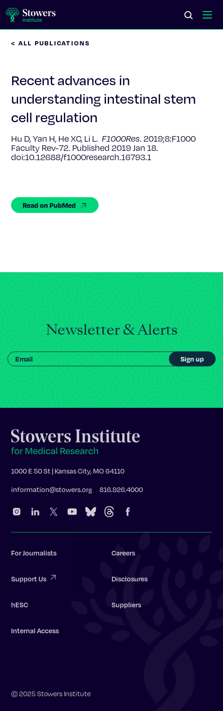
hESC (19, 606)
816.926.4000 (121, 491)
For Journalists (33, 554)
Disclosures (130, 580)
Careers (123, 554)
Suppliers (126, 606)
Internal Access (35, 632)
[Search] (188, 15)
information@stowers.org (51, 491)
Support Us (34, 580)
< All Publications (51, 43)
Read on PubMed (55, 205)
